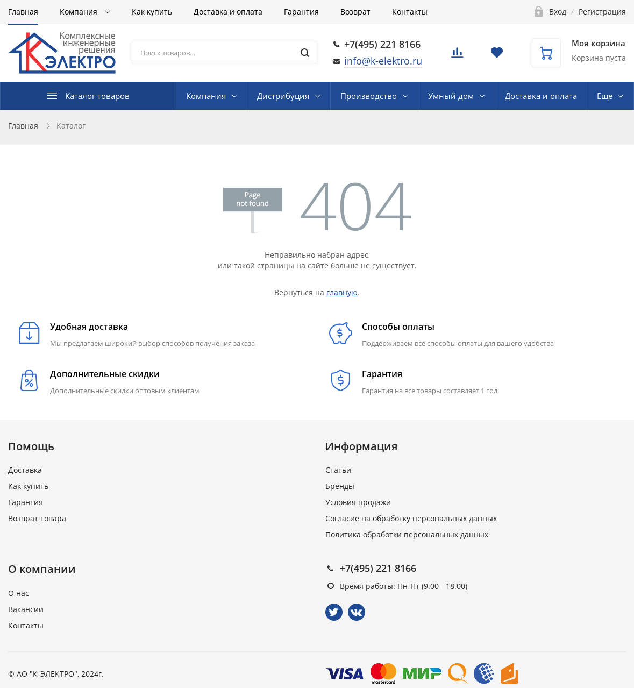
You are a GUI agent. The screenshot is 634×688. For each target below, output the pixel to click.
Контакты (410, 11)
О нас (18, 593)
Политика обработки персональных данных (406, 534)
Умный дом (451, 95)
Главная (23, 11)
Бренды (339, 486)
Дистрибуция (283, 95)
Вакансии (26, 609)
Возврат (355, 11)
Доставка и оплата (228, 11)
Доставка (25, 470)
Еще (604, 95)
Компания (79, 11)
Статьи (338, 470)
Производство (368, 95)
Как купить (152, 11)
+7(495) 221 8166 (382, 44)
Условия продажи (358, 502)
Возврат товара (37, 518)
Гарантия (301, 11)
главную (342, 292)
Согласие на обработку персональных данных (411, 518)
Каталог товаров (97, 95)
